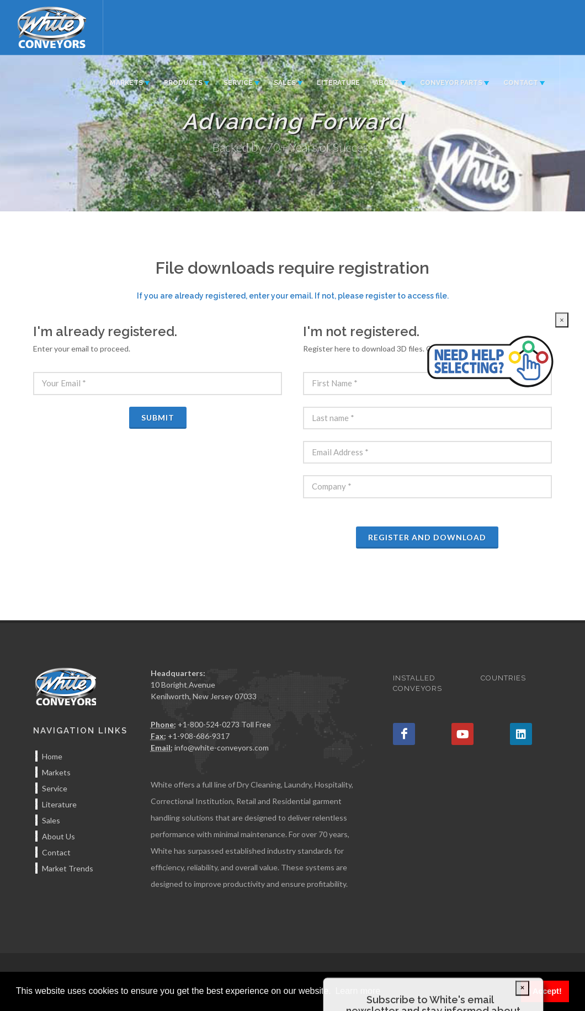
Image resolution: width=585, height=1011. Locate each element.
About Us (58, 836)
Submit (157, 417)
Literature (59, 804)
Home (52, 756)
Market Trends (67, 868)
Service (54, 788)
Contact (56, 852)
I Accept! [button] (544, 991)
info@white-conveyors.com (221, 747)
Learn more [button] (357, 991)
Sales (51, 820)
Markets (56, 772)
